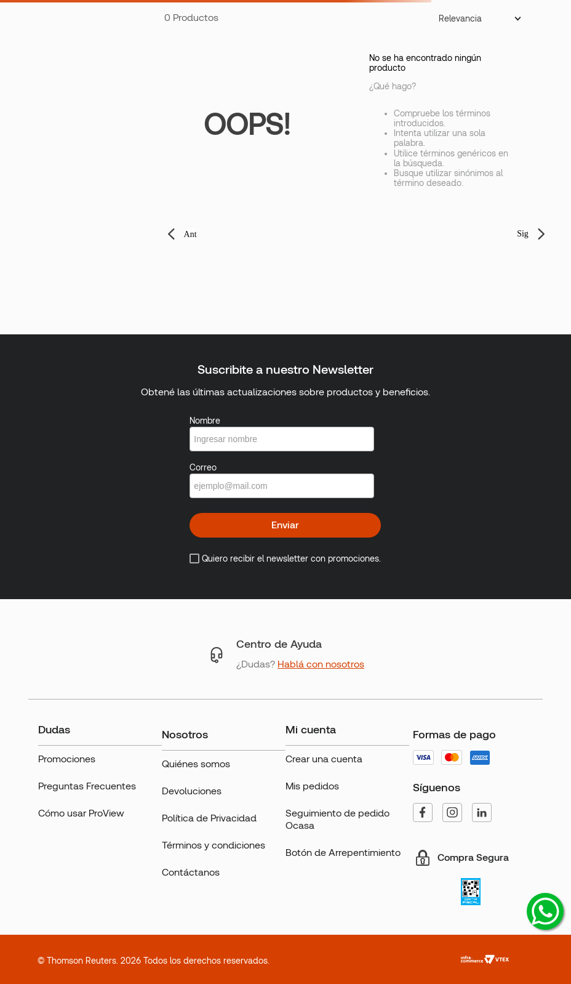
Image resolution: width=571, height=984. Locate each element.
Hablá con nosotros (321, 664)
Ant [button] (190, 234)
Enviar (285, 525)
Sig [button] (523, 233)
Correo (203, 467)
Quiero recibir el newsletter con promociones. (291, 558)
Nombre (205, 420)
